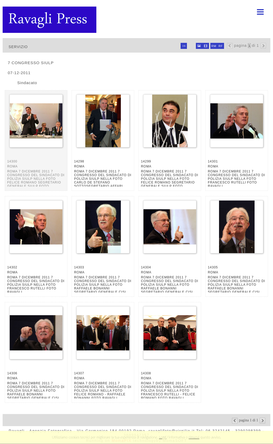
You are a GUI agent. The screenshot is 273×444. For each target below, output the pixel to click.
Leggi (162, 437)
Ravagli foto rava (50, 20)
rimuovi (194, 437)
